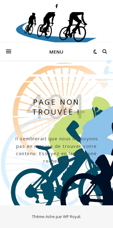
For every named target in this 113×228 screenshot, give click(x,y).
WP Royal (71, 216)
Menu (56, 52)
